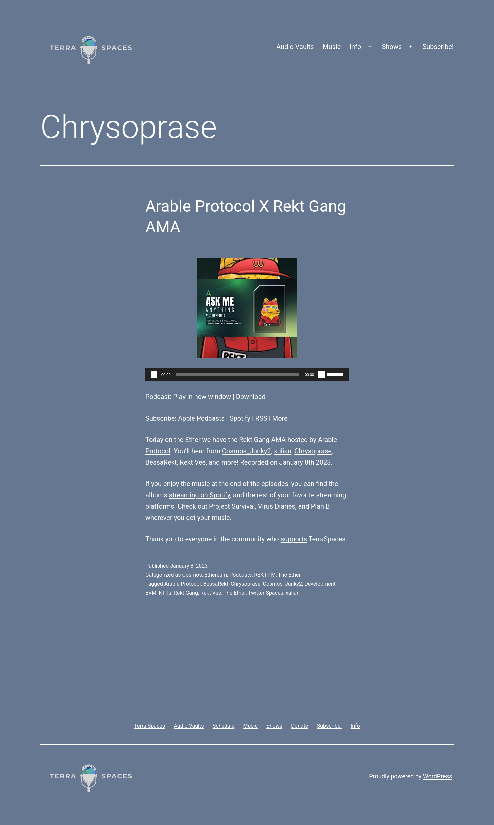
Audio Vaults (295, 47)
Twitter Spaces (265, 593)
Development (320, 584)
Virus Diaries (276, 506)
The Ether (289, 575)
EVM (150, 593)
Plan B (320, 506)
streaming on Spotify (199, 495)
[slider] (238, 374)
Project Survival (232, 506)
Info (355, 47)
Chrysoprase (313, 451)
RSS (261, 418)
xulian (283, 451)
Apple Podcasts (201, 418)
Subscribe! (438, 47)
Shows (392, 47)
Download (251, 397)
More (280, 418)
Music (332, 47)
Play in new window (202, 397)
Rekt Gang (254, 440)
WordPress (437, 776)
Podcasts (240, 575)
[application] (247, 374)
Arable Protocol (182, 584)
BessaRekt (161, 462)
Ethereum (215, 575)
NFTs (165, 593)
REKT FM (265, 575)
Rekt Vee (193, 462)
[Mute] (321, 374)
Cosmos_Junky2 (246, 451)
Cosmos (192, 575)
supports (294, 539)
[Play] (154, 374)
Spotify (240, 418)
